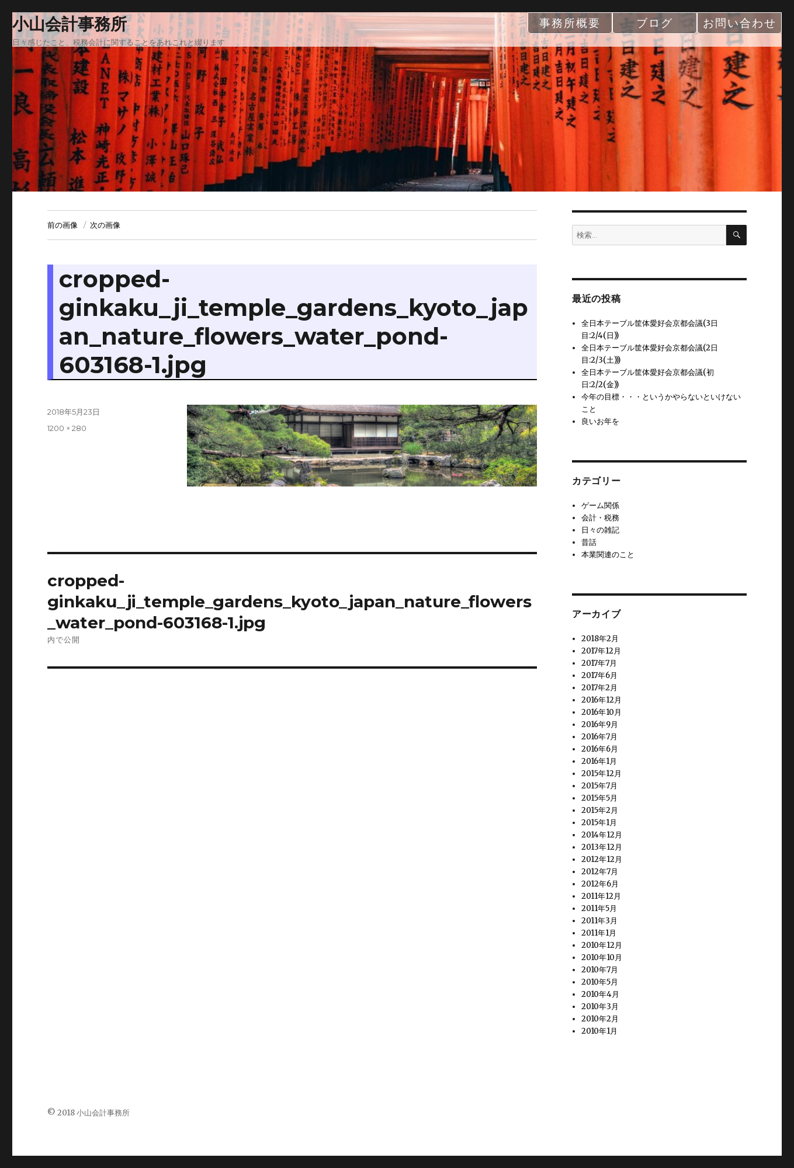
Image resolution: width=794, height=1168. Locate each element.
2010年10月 (601, 957)
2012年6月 (600, 884)
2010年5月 (599, 982)
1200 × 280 (66, 428)
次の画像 (105, 225)
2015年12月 (601, 773)
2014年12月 (601, 835)
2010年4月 (600, 994)
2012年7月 (599, 872)
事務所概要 (570, 23)
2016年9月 (599, 724)
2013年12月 (601, 847)
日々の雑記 (600, 530)
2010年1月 (599, 1031)
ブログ (654, 23)
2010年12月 (601, 945)
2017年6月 (599, 675)
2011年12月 (601, 896)
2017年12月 (601, 651)
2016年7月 (599, 737)
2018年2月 (600, 639)
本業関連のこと (607, 554)
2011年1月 (598, 933)
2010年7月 (599, 970)
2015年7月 (599, 786)
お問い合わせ (739, 23)
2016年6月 (599, 749)
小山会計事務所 (69, 24)
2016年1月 (599, 761)
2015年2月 (599, 810)
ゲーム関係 (600, 505)
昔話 (589, 542)
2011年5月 (599, 908)
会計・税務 (600, 518)
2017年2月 (599, 688)
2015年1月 (599, 823)
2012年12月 (601, 859)
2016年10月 (601, 712)
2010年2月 (600, 1019)
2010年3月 (600, 1006)
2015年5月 (599, 798)
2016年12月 (601, 700)
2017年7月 (599, 663)
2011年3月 (599, 921)
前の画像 (62, 225)
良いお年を (600, 421)
